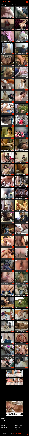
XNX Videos (17, 427)
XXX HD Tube (4, 423)
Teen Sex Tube (4, 429)
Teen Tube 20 (4, 427)
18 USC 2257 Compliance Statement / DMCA (22, 434)
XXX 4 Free (17, 423)
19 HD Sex (3, 425)
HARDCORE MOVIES (7, 1)
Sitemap (14, 433)
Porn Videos (3, 420)
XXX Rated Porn (18, 425)
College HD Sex (18, 429)
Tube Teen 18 (18, 420)
